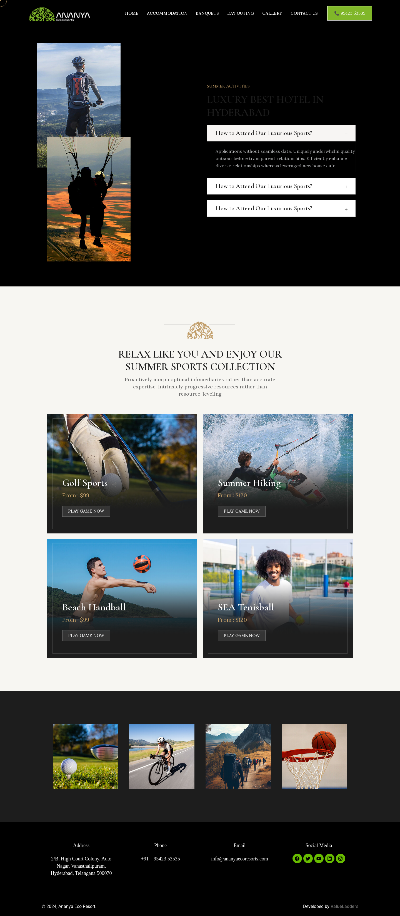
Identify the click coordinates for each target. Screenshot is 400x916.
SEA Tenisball (246, 607)
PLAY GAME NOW (86, 511)
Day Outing (240, 13)
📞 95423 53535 (349, 13)
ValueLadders (344, 906)
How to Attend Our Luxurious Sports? (264, 133)
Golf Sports (85, 483)
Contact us (304, 13)
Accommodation (167, 13)
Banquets (207, 13)
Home (132, 13)
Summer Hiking (249, 483)
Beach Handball (94, 607)
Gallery (272, 13)
